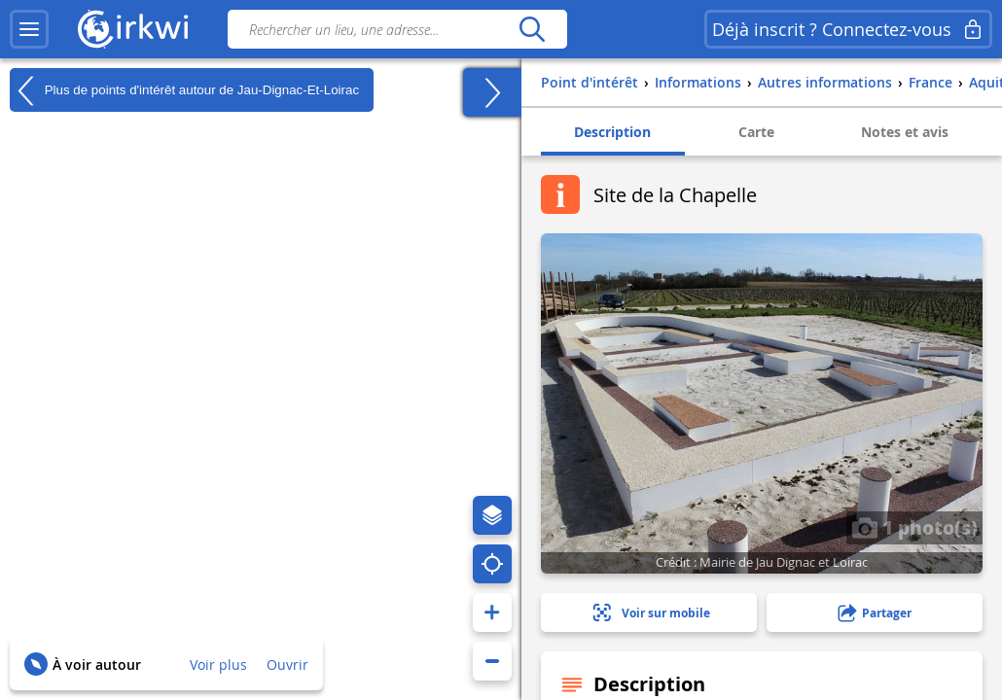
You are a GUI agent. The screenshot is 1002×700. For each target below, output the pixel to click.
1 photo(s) (914, 527)
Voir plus (218, 664)
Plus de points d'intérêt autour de (184, 90)
